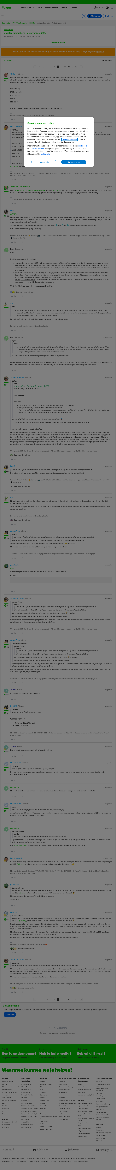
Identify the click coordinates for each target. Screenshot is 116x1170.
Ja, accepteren (74, 162)
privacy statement (37, 149)
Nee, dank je (44, 162)
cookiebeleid (83, 146)
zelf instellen (46, 154)
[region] (59, 142)
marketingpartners (69, 139)
